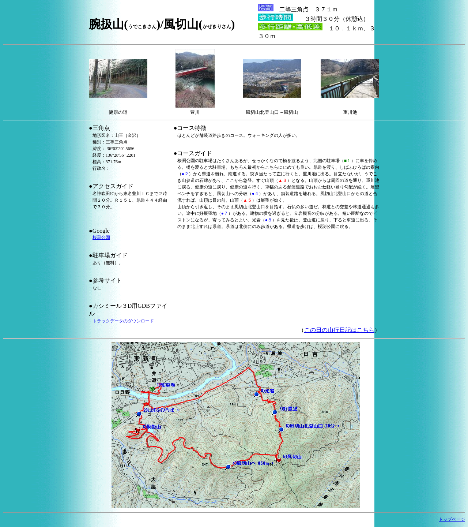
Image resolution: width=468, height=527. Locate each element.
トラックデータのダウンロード (123, 321)
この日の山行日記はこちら (339, 330)
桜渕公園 (101, 237)
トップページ (452, 519)
